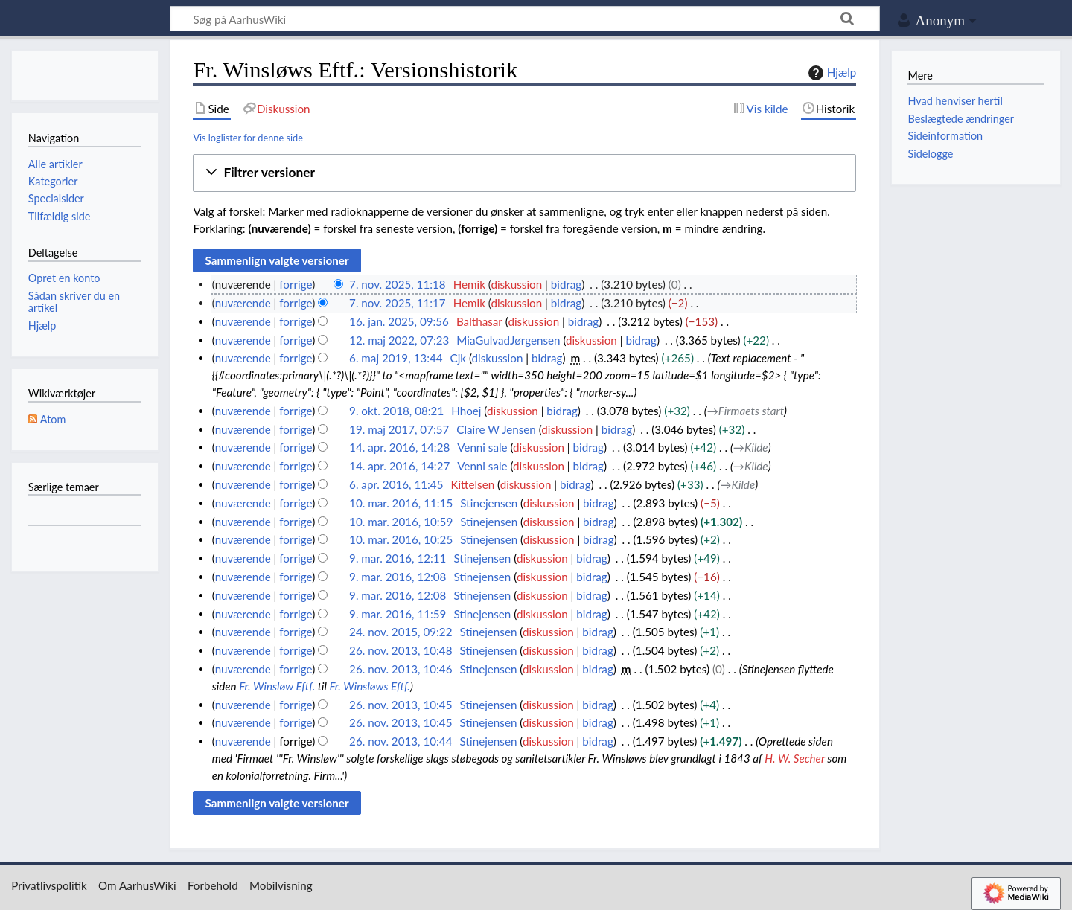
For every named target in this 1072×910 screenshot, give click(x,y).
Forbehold (213, 885)
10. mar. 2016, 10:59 (401, 521)
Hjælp (830, 72)
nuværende (243, 303)
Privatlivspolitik (49, 885)
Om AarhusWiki (137, 885)
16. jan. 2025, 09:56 (399, 321)
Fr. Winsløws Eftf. (369, 686)
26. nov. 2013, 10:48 (400, 650)
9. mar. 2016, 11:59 (397, 614)
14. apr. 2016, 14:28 (399, 447)
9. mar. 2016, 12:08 (397, 576)
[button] (524, 173)
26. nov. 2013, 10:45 (400, 704)
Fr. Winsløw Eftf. (277, 686)
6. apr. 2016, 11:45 (396, 484)
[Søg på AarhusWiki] (524, 19)
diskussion (516, 284)
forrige (295, 284)
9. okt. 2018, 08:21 (396, 410)
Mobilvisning (281, 885)
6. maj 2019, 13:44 (395, 358)
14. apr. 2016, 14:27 (399, 465)
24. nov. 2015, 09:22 (400, 631)
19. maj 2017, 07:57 (399, 429)
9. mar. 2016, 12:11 (397, 558)
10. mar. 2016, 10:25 (401, 539)
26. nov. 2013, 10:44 (400, 741)
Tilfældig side (59, 216)
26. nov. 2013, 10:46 (400, 669)
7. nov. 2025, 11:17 (397, 303)
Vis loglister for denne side (248, 138)
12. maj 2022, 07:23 (399, 340)
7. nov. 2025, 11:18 (397, 284)
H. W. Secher (794, 758)
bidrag (566, 284)
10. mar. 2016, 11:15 (401, 503)
